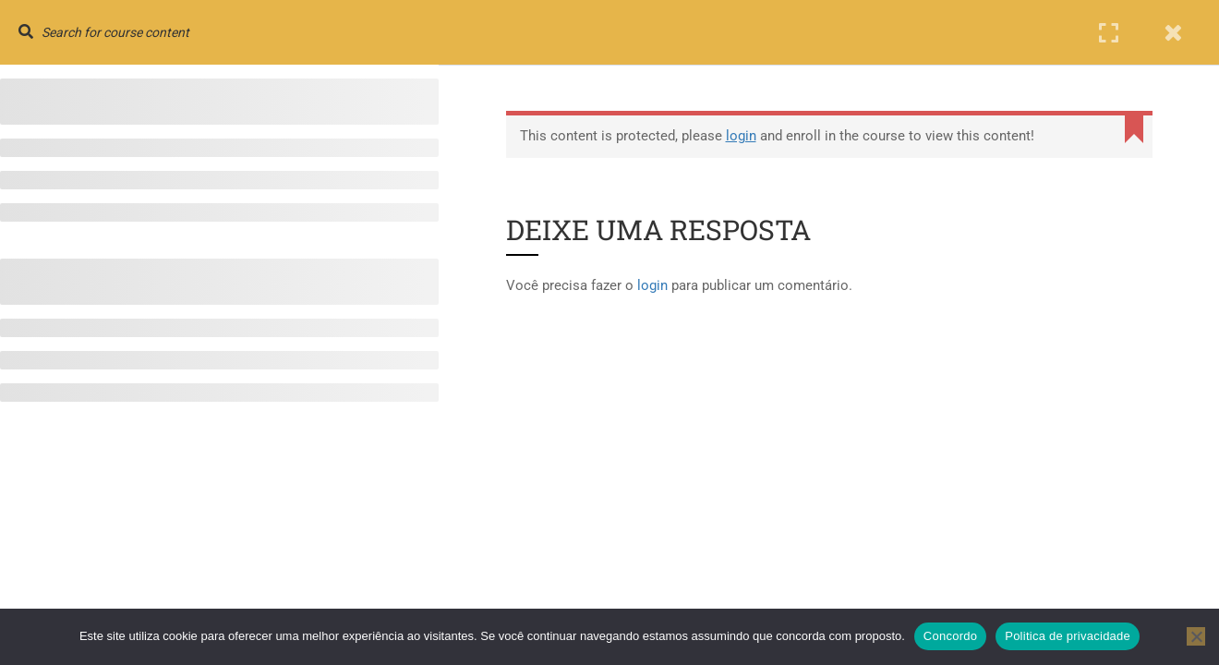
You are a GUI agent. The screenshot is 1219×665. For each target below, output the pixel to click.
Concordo (950, 636)
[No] (1196, 636)
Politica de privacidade (1067, 636)
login (741, 135)
